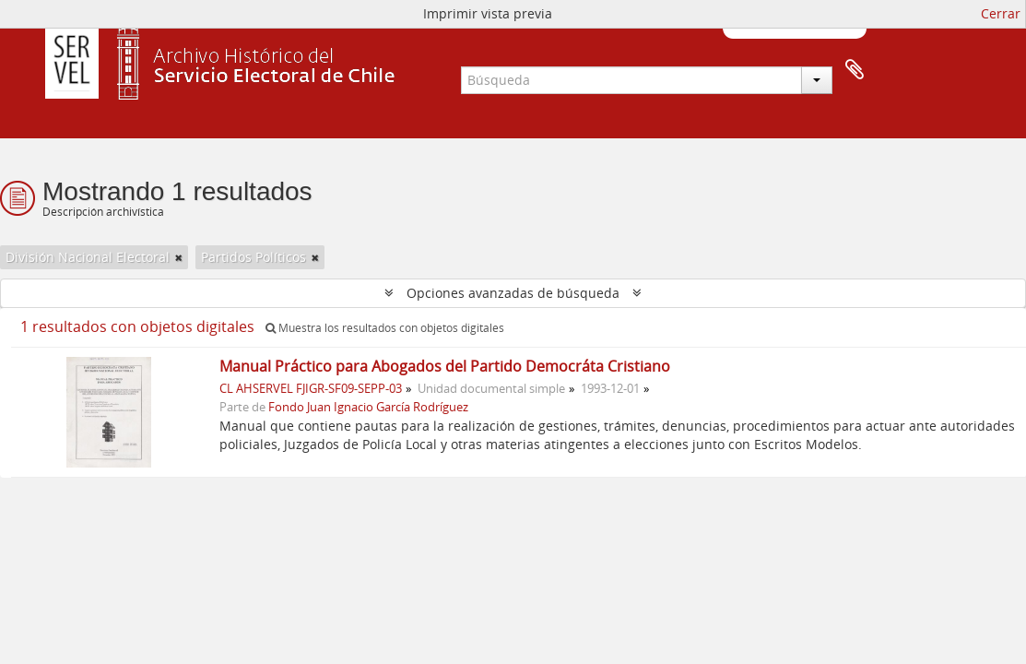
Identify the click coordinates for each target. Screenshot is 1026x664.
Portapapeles (854, 70)
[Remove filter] (179, 257)
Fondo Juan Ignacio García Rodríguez (368, 407)
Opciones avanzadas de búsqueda (513, 293)
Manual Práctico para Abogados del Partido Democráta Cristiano (444, 366)
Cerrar (1000, 13)
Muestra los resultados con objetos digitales (384, 328)
